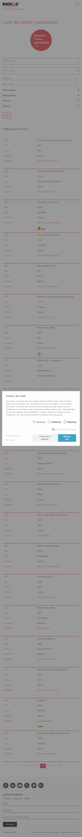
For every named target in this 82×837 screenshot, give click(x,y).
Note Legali (10, 440)
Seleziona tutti (67, 438)
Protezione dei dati (13, 436)
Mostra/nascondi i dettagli (65, 430)
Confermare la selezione (44, 438)
